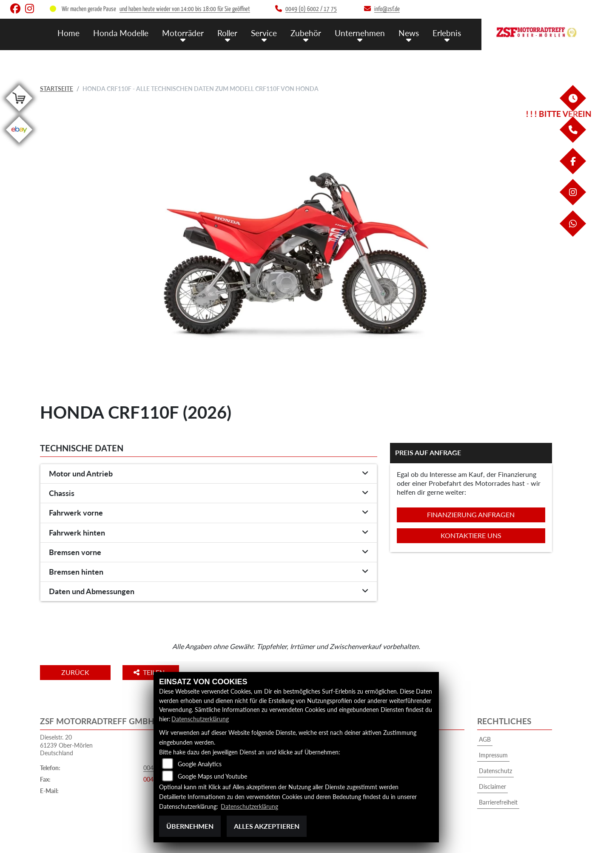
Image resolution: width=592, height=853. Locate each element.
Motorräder (183, 33)
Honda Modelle (120, 33)
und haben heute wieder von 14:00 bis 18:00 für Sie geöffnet (185, 9)
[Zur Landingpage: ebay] (19, 144)
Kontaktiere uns (471, 535)
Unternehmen (360, 33)
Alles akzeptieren (266, 826)
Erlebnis (447, 33)
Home (68, 33)
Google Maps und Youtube (212, 776)
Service (264, 33)
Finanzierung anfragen (471, 514)
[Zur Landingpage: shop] (19, 113)
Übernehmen (189, 826)
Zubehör (305, 33)
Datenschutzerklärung (200, 719)
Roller (227, 33)
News (408, 33)
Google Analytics (200, 764)
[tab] (208, 474)
